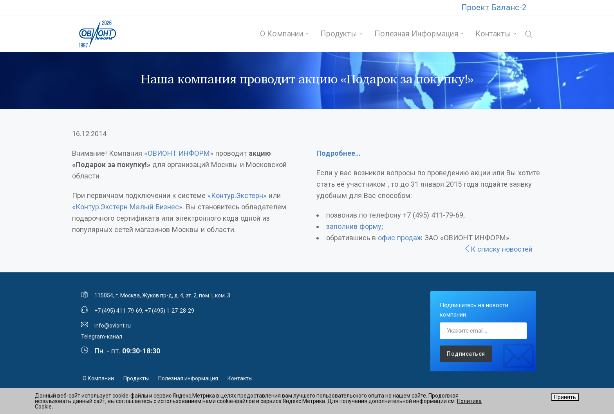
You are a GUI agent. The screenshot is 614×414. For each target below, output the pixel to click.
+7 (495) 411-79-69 (118, 311)
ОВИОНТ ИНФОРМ (179, 153)
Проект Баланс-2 (494, 7)
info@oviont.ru (112, 325)
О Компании (281, 33)
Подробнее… (338, 153)
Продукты (338, 33)
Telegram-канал (101, 336)
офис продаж (400, 238)
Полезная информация (416, 33)
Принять (565, 397)
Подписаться (466, 354)
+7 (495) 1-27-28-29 (169, 311)
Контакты (493, 33)
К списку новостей (498, 249)
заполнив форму (353, 226)
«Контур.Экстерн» (237, 195)
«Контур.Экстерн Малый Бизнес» (127, 207)
